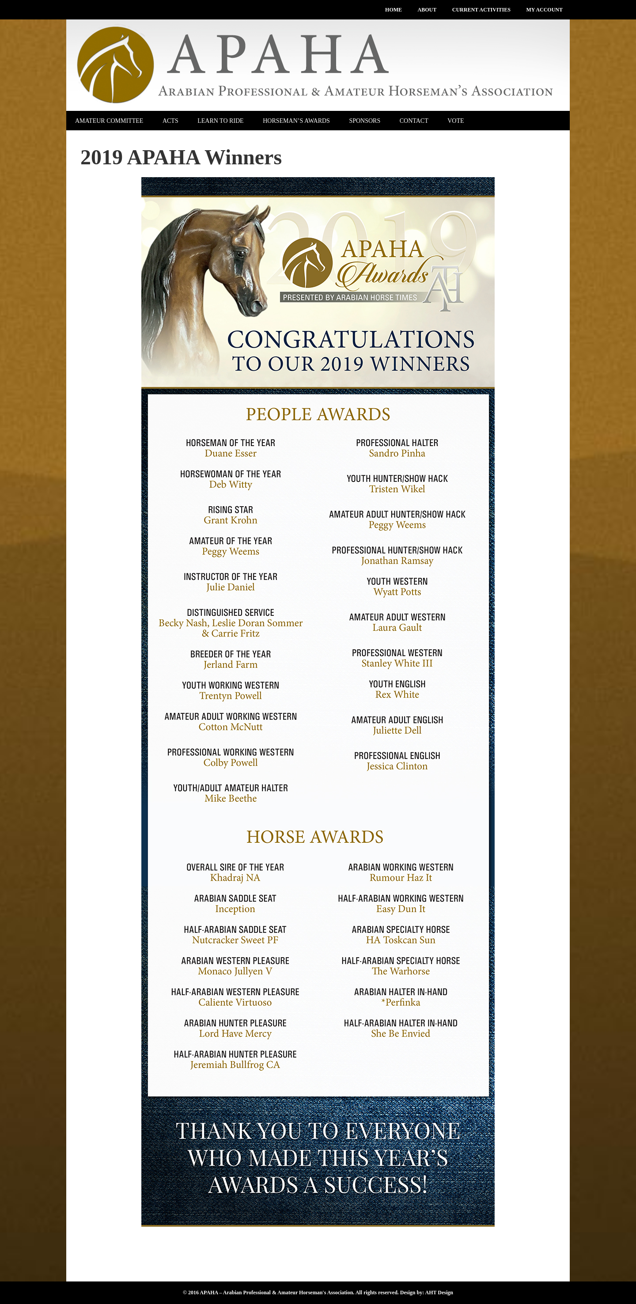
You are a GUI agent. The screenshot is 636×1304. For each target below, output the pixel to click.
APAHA (318, 65)
